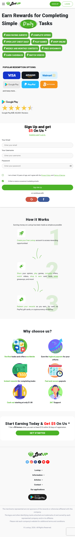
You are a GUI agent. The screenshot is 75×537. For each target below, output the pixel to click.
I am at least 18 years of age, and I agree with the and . (36, 175)
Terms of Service (59, 175)
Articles (37, 480)
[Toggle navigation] (3, 4)
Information (37, 475)
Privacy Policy (46, 175)
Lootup (38, 470)
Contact (37, 485)
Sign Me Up (37, 187)
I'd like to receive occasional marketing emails (23, 181)
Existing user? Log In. (37, 135)
